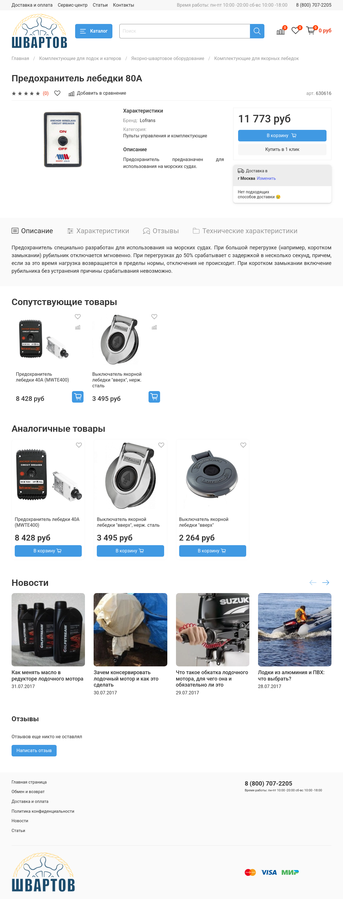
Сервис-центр (73, 5)
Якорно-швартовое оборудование (167, 58)
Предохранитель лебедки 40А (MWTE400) (39, 382)
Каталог (93, 31)
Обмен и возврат (28, 792)
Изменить (266, 178)
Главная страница (29, 782)
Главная (20, 58)
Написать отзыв (34, 756)
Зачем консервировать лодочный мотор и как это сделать (126, 684)
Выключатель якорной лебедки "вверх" (204, 528)
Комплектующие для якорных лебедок (256, 58)
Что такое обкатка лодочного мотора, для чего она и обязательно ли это (212, 684)
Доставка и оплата (32, 5)
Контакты (123, 5)
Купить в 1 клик (282, 149)
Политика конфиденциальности (43, 811)
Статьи (100, 5)
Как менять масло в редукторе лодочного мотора (48, 681)
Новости (20, 820)
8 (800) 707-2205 (313, 5)
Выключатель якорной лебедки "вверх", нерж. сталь (118, 385)
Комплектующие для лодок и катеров (80, 58)
